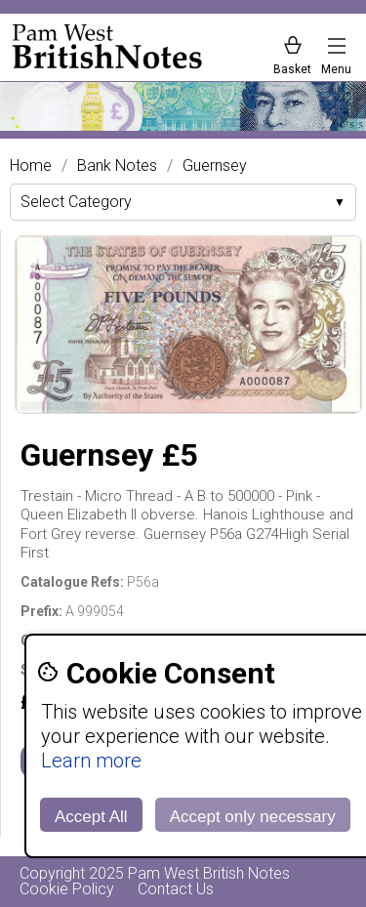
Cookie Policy (67, 889)
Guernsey (215, 166)
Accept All (91, 816)
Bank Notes (117, 166)
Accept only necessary (253, 816)
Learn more (91, 760)
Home (31, 166)
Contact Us (176, 889)
